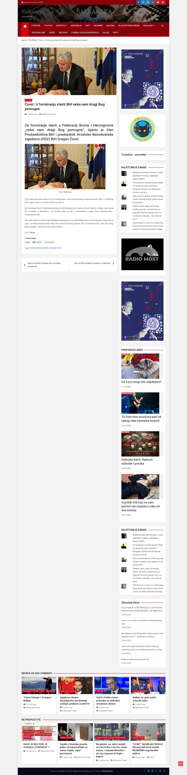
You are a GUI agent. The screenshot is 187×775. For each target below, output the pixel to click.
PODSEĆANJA (28, 734)
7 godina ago (31, 114)
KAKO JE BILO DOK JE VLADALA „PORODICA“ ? (36, 746)
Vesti (115, 32)
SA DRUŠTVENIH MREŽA (129, 25)
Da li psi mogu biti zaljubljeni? (141, 382)
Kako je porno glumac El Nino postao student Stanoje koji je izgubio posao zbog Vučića (148, 199)
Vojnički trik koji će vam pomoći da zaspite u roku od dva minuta (140, 506)
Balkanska (33, 12)
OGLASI (105, 32)
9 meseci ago (29, 704)
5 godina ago (29, 751)
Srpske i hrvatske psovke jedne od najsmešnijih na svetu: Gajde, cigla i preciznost (73, 749)
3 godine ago (102, 707)
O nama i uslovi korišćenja (85, 32)
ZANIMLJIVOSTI (127, 393)
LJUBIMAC (125, 354)
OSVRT (52, 32)
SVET (87, 25)
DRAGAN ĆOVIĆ (55, 248)
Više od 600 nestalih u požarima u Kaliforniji (92, 263)
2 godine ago (66, 707)
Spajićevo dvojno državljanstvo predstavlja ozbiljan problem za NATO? (75, 700)
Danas (32, 232)
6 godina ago (138, 757)
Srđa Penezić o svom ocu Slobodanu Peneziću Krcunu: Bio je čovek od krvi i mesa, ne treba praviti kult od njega (148, 226)
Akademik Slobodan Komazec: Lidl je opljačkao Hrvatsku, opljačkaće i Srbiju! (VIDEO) (148, 175)
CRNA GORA (64, 691)
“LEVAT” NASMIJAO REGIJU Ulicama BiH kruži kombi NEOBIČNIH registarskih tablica (147, 749)
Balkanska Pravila (47, 114)
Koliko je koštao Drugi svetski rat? (135, 659)
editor (150, 757)
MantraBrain (108, 771)
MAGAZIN (147, 25)
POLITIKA (48, 25)
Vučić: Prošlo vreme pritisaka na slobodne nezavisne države (108, 700)
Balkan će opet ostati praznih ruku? (144, 699)
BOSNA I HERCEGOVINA (38, 248)
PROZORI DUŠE (38, 32)
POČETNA (36, 25)
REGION (143, 691)
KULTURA (110, 25)
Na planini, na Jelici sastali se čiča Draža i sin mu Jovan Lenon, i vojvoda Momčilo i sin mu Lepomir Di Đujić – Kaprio (111, 750)
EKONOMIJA (76, 25)
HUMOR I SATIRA (29, 731)
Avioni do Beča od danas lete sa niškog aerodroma (44, 265)
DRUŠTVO (60, 25)
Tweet (27, 242)
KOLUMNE (98, 25)
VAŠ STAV (63, 32)
